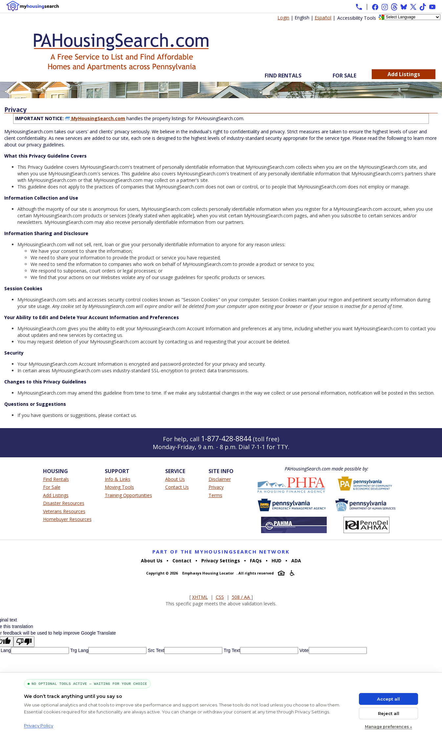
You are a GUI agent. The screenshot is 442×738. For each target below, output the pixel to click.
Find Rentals (283, 75)
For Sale (344, 75)
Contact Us (177, 487)
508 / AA (241, 597)
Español (323, 17)
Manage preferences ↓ (388, 726)
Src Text (155, 650)
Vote (303, 650)
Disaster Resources (63, 503)
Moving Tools (119, 487)
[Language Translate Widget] (412, 17)
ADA (296, 560)
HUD (276, 560)
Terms (215, 495)
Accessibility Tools (356, 18)
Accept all (388, 699)
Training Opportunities (128, 495)
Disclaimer (220, 479)
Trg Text (231, 650)
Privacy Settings (220, 560)
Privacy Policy (38, 725)
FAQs (256, 560)
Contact (181, 560)
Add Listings (403, 74)
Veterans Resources (64, 511)
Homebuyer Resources (67, 519)
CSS (220, 597)
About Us (175, 479)
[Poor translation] (23, 641)
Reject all (388, 713)
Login (283, 17)
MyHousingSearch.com (95, 118)
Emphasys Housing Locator (208, 573)
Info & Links (117, 479)
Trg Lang (78, 650)
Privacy (216, 487)
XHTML (200, 597)
